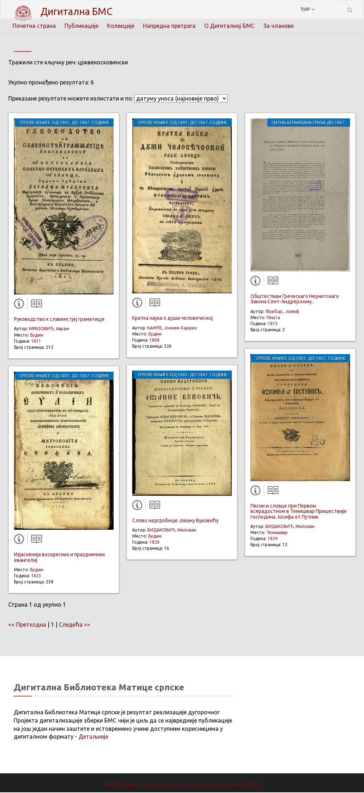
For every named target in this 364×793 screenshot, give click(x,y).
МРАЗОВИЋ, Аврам (49, 329)
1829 (273, 539)
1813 (273, 324)
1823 (36, 576)
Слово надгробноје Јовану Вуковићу (175, 521)
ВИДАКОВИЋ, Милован (171, 530)
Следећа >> (74, 625)
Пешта (273, 318)
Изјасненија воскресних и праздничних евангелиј (59, 557)
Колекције (121, 26)
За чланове (280, 26)
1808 (154, 340)
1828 (154, 542)
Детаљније (93, 737)
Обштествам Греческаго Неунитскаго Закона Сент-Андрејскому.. (294, 299)
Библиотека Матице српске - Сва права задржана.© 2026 (182, 785)
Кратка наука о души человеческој (172, 319)
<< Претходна (27, 625)
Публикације (82, 26)
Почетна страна (34, 26)
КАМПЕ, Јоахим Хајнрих (172, 328)
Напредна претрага (170, 26)
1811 (36, 341)
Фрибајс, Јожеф (282, 312)
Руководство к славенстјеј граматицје (59, 320)
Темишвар (277, 533)
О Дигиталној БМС (230, 26)
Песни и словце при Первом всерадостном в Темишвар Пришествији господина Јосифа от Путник (298, 512)
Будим (36, 335)
